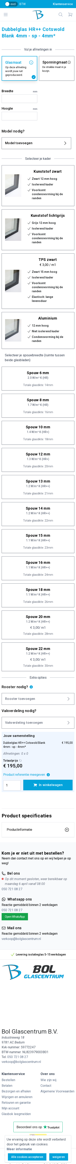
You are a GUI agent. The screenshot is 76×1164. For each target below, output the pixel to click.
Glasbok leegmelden (16, 1114)
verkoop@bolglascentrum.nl (21, 939)
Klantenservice (63, 4)
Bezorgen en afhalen (16, 1091)
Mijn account (10, 1108)
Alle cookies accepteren (27, 1157)
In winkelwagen (48, 785)
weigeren (58, 1157)
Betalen (7, 1086)
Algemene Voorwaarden (57, 1091)
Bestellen (8, 1080)
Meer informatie (19, 1149)
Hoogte (19, 109)
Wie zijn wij (48, 1080)
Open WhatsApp (15, 916)
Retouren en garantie (16, 1103)
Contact (46, 1086)
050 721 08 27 (12, 889)
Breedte (19, 91)
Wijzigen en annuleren (17, 1097)
